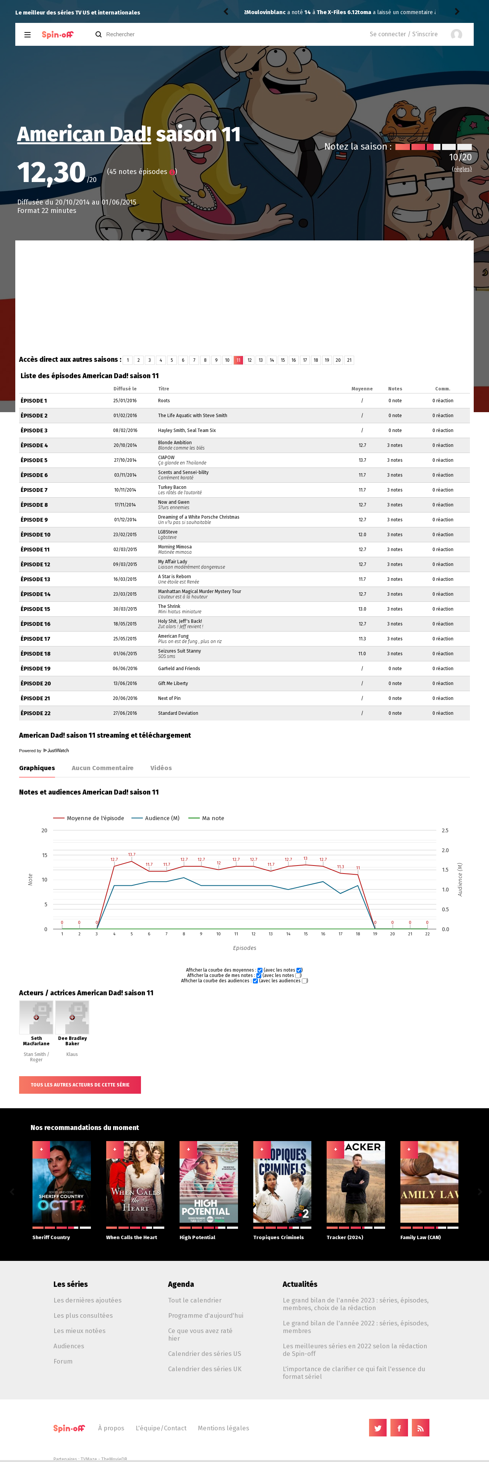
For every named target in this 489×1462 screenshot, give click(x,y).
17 (305, 360)
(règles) (462, 169)
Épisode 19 (35, 669)
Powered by (44, 750)
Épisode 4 (34, 445)
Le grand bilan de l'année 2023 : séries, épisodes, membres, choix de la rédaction (356, 1304)
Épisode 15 (35, 609)
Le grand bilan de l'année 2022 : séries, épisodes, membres (356, 1327)
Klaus (72, 1054)
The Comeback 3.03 (353, 12)
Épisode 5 (34, 460)
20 (338, 360)
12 (250, 360)
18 (316, 360)
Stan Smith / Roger (36, 1057)
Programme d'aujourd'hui (205, 1315)
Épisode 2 (34, 416)
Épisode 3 (34, 430)
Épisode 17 (35, 639)
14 (272, 360)
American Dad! (84, 134)
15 (283, 360)
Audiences (68, 1346)
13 (261, 360)
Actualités (300, 1284)
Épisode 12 (35, 564)
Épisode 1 (34, 401)
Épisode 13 (35, 579)
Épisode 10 (35, 535)
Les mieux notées (79, 1331)
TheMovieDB (114, 1459)
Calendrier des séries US (204, 1353)
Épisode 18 (35, 654)
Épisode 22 (35, 713)
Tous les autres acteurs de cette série (80, 1085)
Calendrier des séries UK (204, 1369)
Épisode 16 (35, 624)
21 (349, 360)
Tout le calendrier (195, 1300)
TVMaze (89, 1459)
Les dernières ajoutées (87, 1300)
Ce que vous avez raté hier (200, 1334)
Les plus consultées (83, 1315)
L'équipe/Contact (161, 1428)
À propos (111, 1428)
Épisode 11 (35, 549)
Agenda (181, 1284)
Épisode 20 (36, 683)
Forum (63, 1361)
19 (327, 360)
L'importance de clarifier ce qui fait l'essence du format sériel (354, 1372)
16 (293, 360)
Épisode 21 (35, 698)
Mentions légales (223, 1428)
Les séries (70, 1284)
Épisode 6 (34, 475)
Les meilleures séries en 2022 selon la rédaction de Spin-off (355, 1349)
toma (253, 12)
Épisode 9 (34, 520)
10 (227, 360)
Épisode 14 (36, 594)
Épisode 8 (34, 505)
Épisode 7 (34, 490)
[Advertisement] (244, 297)
